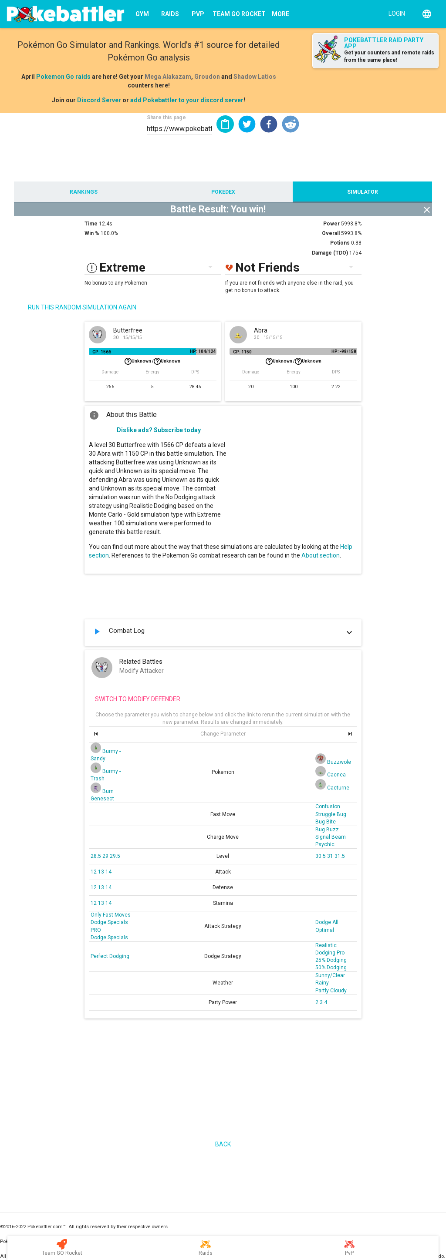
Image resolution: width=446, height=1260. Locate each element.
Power (331, 224)
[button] (247, 124)
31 (330, 856)
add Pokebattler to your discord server (186, 100)
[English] (426, 13)
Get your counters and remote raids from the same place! (389, 56)
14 (108, 872)
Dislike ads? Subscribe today (159, 430)
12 (94, 872)
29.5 (115, 856)
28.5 (96, 856)
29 (106, 856)
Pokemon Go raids (63, 76)
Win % (91, 233)
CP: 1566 (101, 351)
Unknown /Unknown (152, 361)
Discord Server (99, 100)
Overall (331, 233)
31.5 (339, 856)
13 (101, 872)
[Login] (395, 13)
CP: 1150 (242, 351)
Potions (340, 243)
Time (91, 224)
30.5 (321, 856)
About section (320, 555)
